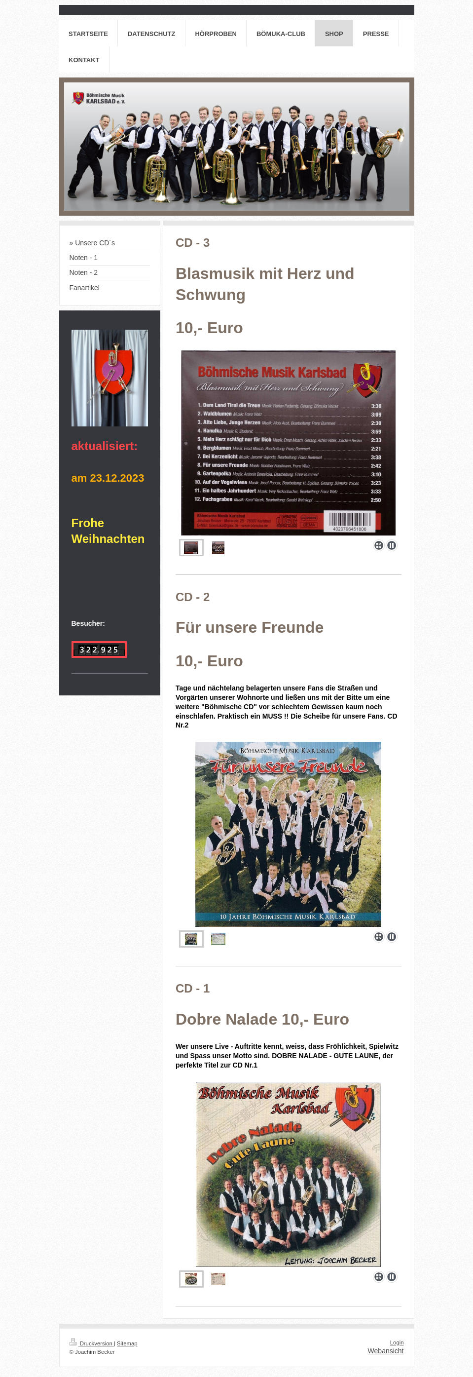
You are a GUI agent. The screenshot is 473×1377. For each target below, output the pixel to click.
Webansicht (386, 1351)
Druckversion (92, 1343)
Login (397, 1342)
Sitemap (127, 1343)
